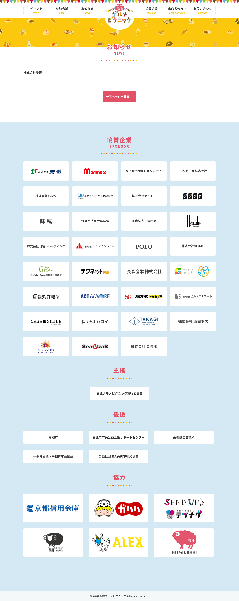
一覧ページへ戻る (117, 97)
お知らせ (87, 9)
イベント (36, 9)
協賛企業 (151, 9)
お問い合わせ (202, 9)
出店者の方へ (177, 9)
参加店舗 (62, 9)
